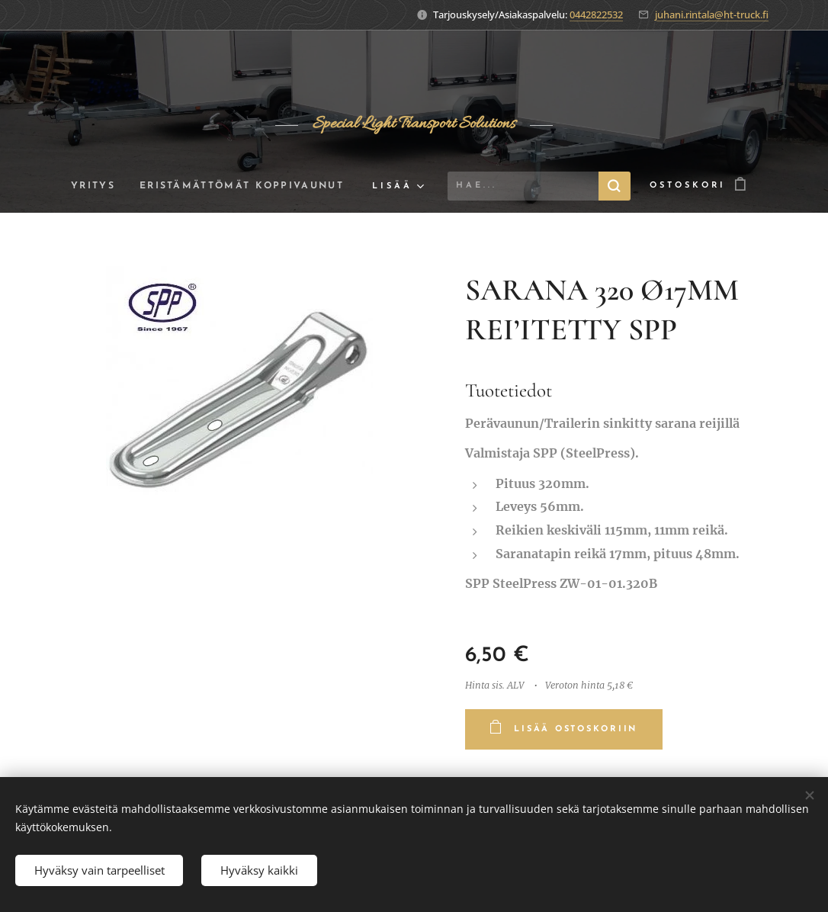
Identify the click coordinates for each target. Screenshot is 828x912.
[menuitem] (92, 186)
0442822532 (596, 14)
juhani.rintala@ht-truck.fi (712, 14)
